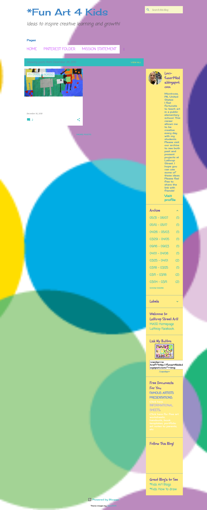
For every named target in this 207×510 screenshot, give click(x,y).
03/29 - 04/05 (159, 239)
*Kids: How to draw (163, 489)
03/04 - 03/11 (158, 282)
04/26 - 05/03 (159, 232)
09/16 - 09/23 (159, 246)
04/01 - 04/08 (159, 253)
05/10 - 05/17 (158, 225)
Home (32, 49)
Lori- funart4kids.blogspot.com (172, 80)
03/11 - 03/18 (158, 275)
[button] (78, 120)
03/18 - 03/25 (159, 267)
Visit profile (169, 198)
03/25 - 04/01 (159, 260)
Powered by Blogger (103, 499)
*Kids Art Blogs (160, 484)
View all (136, 62)
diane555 (111, 506)
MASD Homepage (162, 324)
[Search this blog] (167, 9)
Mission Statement (99, 49)
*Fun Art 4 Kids (67, 12)
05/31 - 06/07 (159, 218)
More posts (84, 134)
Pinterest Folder (59, 49)
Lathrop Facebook (162, 329)
